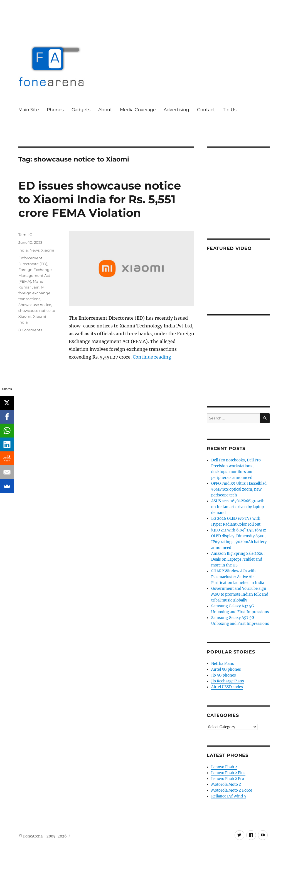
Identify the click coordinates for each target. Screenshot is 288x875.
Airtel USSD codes (227, 687)
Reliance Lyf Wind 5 (228, 796)
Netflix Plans (222, 663)
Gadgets (81, 109)
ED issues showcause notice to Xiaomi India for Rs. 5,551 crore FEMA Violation (99, 199)
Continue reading (152, 357)
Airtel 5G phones (226, 669)
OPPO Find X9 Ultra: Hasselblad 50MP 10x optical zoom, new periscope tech (239, 489)
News (34, 250)
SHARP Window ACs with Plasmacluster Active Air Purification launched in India (237, 577)
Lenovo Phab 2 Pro (227, 778)
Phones (55, 109)
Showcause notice (34, 304)
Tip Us (230, 109)
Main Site (28, 109)
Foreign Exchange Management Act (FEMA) (35, 275)
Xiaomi (47, 250)
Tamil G (25, 234)
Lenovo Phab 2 (224, 767)
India (23, 250)
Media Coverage (138, 109)
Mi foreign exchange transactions (34, 293)
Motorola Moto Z (226, 784)
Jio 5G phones (223, 675)
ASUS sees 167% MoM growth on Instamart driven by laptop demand (238, 507)
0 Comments (30, 330)
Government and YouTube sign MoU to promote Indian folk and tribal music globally (239, 594)
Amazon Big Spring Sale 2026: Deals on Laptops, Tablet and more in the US (238, 559)
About (105, 109)
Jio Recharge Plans (227, 681)
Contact (206, 109)
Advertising (176, 109)
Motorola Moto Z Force (231, 790)
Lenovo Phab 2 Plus (228, 772)
